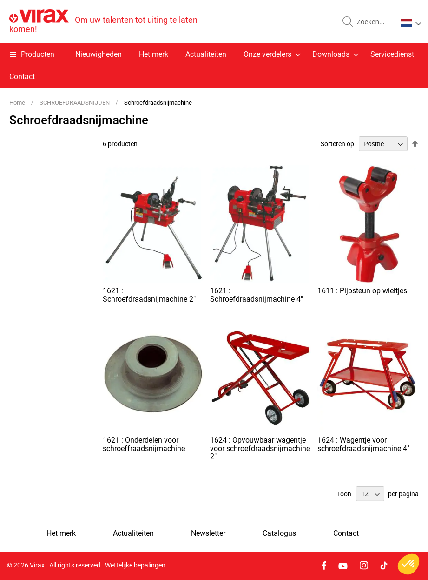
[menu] (214, 65)
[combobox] (373, 21)
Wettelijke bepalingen (135, 565)
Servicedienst (392, 54)
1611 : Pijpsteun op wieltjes (362, 290)
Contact (22, 76)
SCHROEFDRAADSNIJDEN (75, 102)
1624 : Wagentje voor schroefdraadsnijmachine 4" (363, 444)
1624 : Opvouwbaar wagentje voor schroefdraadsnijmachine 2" (260, 448)
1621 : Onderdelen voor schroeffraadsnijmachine (144, 444)
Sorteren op (337, 144)
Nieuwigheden (98, 54)
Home (17, 102)
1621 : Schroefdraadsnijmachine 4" (256, 294)
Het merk (153, 54)
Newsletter (208, 533)
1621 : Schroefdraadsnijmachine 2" (149, 294)
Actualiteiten (205, 54)
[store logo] (111, 21)
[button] (411, 23)
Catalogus (279, 533)
